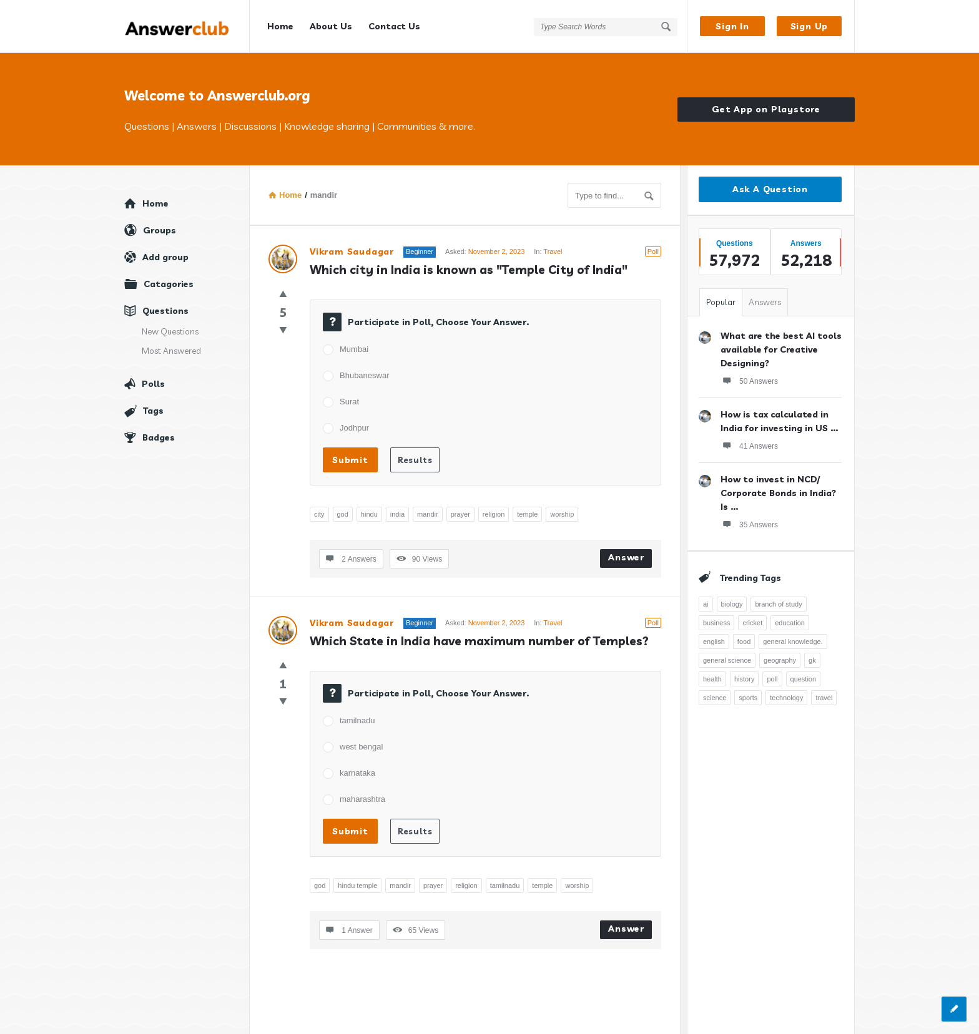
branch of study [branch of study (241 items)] (778, 604)
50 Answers (749, 381)
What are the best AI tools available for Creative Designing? (781, 349)
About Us (331, 26)
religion (493, 514)
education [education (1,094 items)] (790, 623)
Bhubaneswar (365, 375)
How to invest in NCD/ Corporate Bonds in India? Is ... (778, 493)
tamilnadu (357, 720)
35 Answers (749, 524)
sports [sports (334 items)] (748, 697)
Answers (765, 302)
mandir (427, 514)
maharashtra (362, 799)
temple (527, 514)
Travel (552, 251)
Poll (653, 251)
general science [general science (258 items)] (727, 660)
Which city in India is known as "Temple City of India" (468, 269)
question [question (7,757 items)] (803, 679)
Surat (349, 401)
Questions (165, 310)
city (319, 514)
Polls (153, 383)
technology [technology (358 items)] (786, 697)
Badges (158, 437)
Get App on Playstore (766, 109)
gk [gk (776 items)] (812, 660)
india (397, 514)
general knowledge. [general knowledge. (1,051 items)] (792, 641)
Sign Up (809, 26)
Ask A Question (770, 189)
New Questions (170, 331)
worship (562, 514)
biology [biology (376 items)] (732, 604)
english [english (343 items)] (714, 641)
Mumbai (354, 349)
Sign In (732, 26)
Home (280, 26)
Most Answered (171, 351)
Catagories (169, 284)
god (342, 514)
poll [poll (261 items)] (772, 679)
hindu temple (357, 885)
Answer (626, 557)
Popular (720, 302)
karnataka (357, 773)
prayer (460, 514)
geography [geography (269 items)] (780, 660)
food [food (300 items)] (743, 641)
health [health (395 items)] (712, 679)
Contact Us (394, 26)
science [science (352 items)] (714, 697)
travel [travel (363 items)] (823, 697)
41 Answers (749, 446)
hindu (369, 514)
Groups (159, 230)
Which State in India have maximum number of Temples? (479, 640)
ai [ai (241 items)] (706, 604)
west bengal (361, 746)
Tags (153, 410)
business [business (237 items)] (716, 623)
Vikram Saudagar (352, 251)
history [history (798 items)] (744, 679)
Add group (165, 257)
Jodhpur (354, 427)
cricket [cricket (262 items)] (752, 623)
